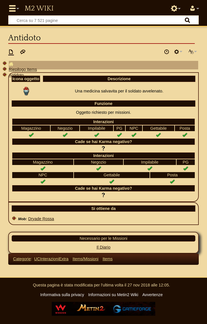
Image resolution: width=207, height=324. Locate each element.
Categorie (22, 259)
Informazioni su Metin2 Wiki (113, 294)
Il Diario (104, 247)
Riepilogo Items (23, 69)
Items (108, 259)
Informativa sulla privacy (62, 294)
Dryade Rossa (41, 218)
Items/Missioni (85, 259)
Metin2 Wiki (38, 8)
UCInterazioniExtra (51, 259)
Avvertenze (152, 294)
